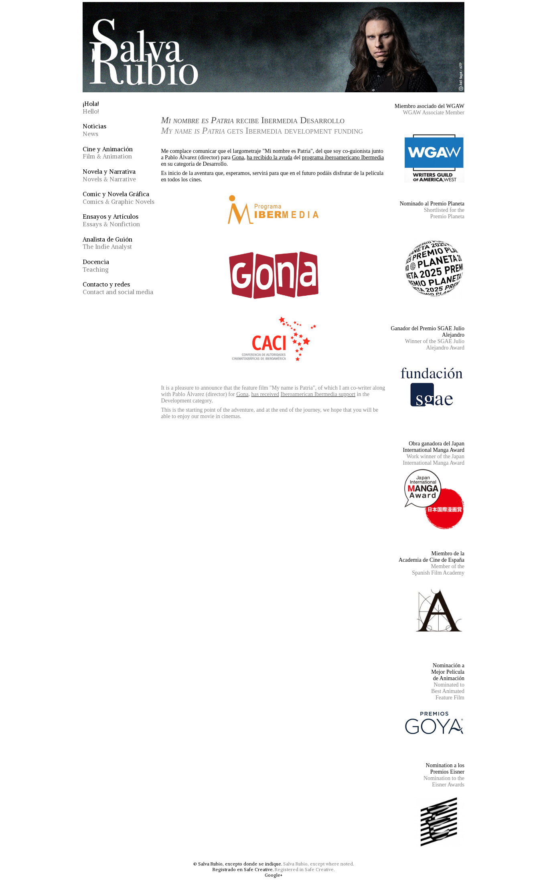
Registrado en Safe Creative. (243, 869)
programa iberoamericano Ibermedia (343, 157)
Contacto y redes (118, 288)
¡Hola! (91, 107)
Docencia (96, 265)
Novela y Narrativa (109, 175)
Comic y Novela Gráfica (118, 197)
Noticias (94, 130)
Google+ (273, 875)
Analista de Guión (107, 243)
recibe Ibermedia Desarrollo (262, 125)
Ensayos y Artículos (111, 220)
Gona (238, 157)
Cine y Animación (108, 153)
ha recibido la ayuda (269, 157)
